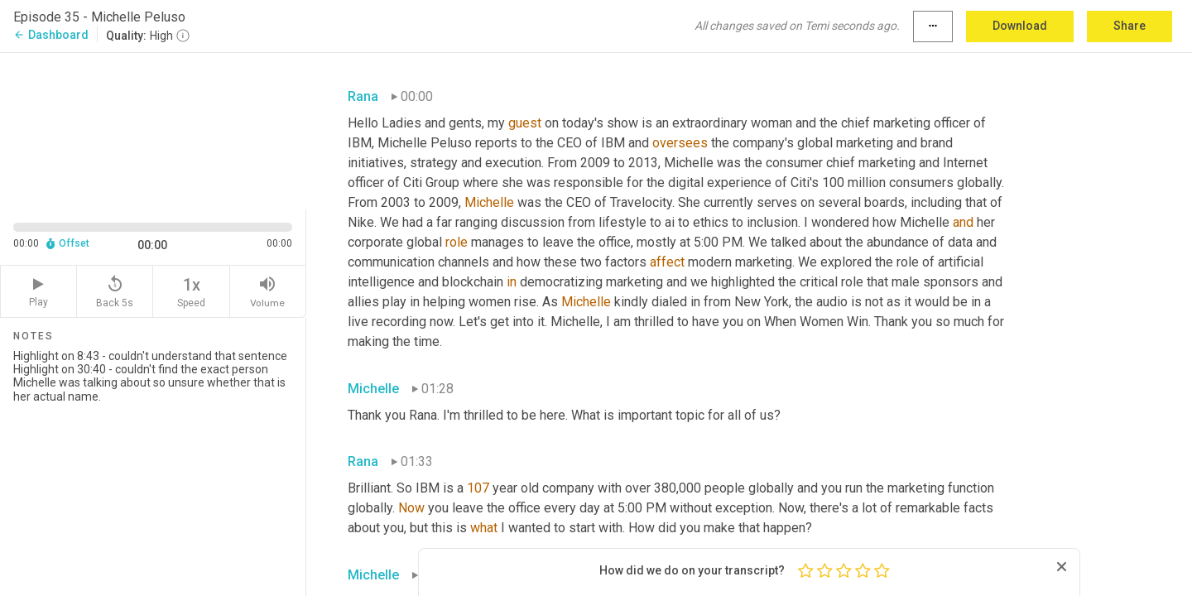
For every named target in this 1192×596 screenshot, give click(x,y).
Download (1020, 25)
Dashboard (51, 34)
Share (1129, 25)
